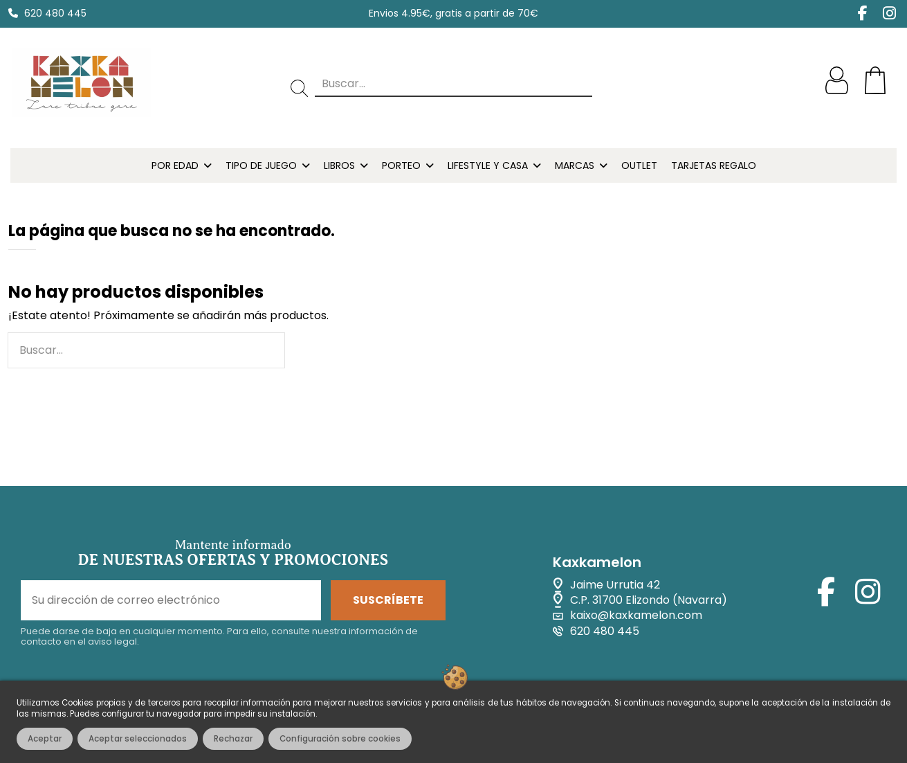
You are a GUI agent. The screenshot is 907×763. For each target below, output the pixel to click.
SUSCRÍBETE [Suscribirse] (388, 600)
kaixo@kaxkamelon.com (636, 615)
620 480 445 (55, 13)
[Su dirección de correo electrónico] (171, 600)
